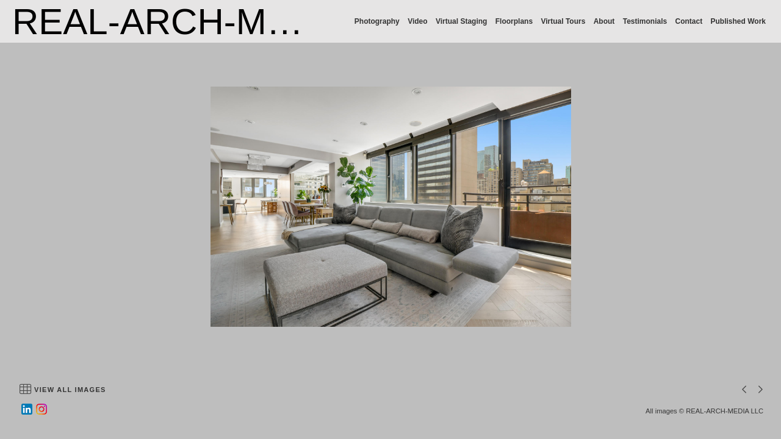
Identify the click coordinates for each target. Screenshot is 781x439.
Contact (689, 21)
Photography (377, 21)
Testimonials (645, 21)
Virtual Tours (563, 21)
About (604, 21)
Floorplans (514, 21)
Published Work (738, 21)
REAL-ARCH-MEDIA (182, 21)
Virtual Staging (461, 21)
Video (417, 21)
